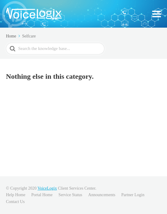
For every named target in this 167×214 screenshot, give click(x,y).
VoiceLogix (47, 188)
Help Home (15, 195)
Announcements (101, 195)
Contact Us (15, 201)
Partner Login (132, 195)
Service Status (70, 195)
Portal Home (41, 195)
